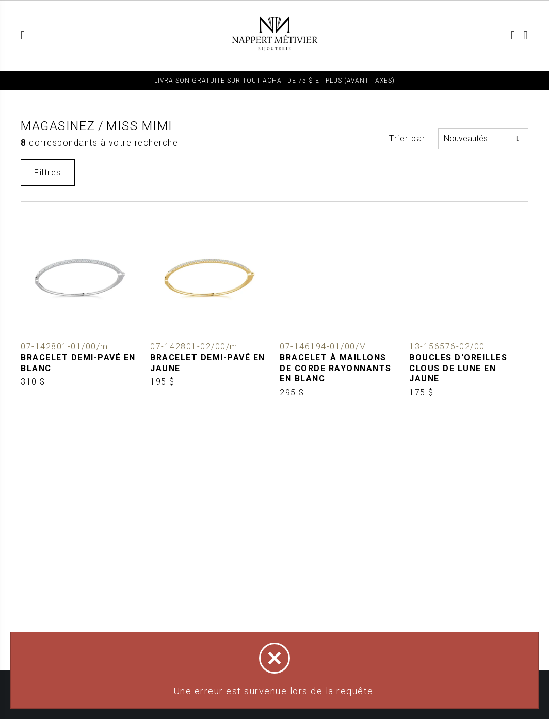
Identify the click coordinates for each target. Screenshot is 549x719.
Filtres (47, 173)
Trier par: (408, 138)
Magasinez (58, 126)
